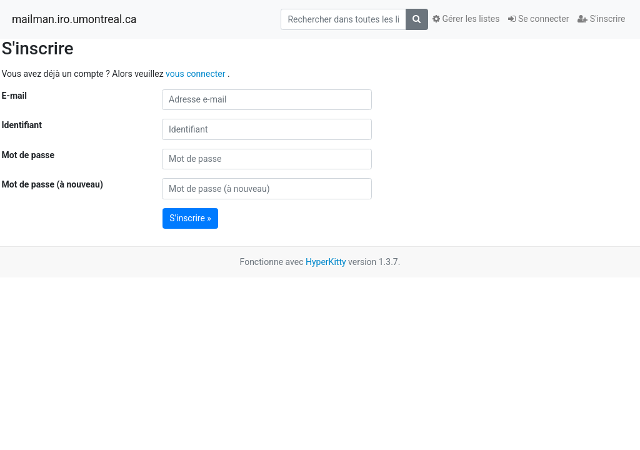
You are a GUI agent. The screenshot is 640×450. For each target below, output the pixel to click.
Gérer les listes (465, 19)
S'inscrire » (190, 218)
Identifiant (22, 125)
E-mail (14, 96)
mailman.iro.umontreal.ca (74, 19)
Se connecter (538, 19)
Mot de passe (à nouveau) (52, 184)
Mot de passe (28, 155)
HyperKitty (326, 262)
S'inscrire (601, 19)
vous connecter (197, 74)
